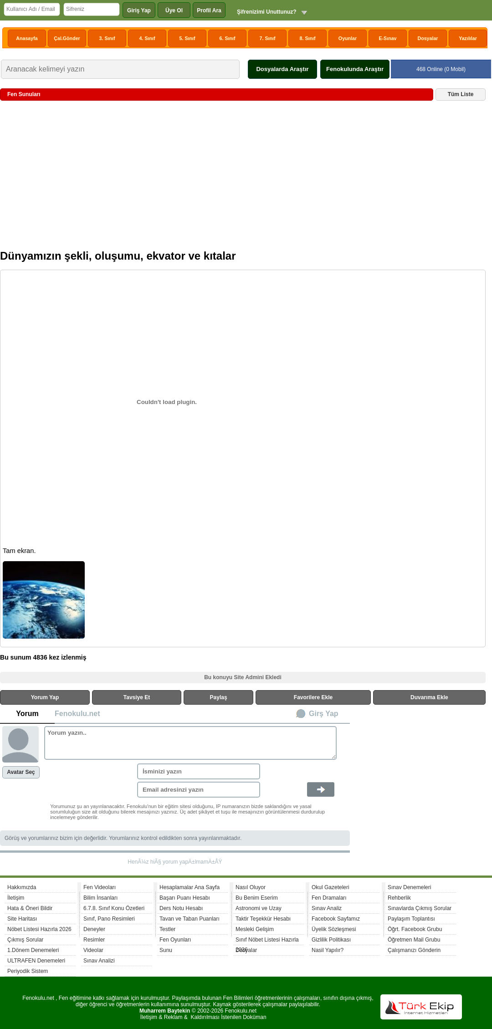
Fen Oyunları (175, 940)
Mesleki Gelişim (255, 929)
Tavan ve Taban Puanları (189, 919)
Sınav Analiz (327, 908)
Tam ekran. (19, 550)
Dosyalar (427, 38)
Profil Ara (209, 10)
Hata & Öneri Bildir (29, 908)
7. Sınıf (268, 38)
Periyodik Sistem (27, 971)
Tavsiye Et (136, 697)
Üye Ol (174, 10)
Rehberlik (399, 898)
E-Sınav (387, 38)
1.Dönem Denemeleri (33, 950)
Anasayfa (26, 38)
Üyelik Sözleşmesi (334, 929)
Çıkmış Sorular (25, 940)
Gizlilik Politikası (331, 940)
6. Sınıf (228, 38)
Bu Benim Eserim (257, 898)
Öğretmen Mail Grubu (414, 940)
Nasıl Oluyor (251, 887)
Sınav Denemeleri (409, 887)
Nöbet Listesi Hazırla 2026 (39, 929)
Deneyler (94, 929)
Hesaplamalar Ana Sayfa (189, 887)
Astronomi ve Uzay (259, 908)
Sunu (165, 950)
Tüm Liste (461, 94)
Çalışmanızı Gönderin (414, 950)
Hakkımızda (21, 887)
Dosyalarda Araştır (282, 69)
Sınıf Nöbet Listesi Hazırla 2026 (267, 941)
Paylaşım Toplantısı (411, 919)
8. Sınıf (308, 38)
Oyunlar (347, 38)
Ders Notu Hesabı (181, 908)
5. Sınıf (187, 38)
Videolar (93, 950)
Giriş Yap (139, 10)
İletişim (15, 898)
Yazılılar (468, 38)
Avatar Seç (21, 772)
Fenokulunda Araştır (355, 69)
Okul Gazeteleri (330, 887)
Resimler (94, 940)
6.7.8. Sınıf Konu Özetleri (113, 908)
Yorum (27, 713)
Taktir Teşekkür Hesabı (263, 919)
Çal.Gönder (67, 38)
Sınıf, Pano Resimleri (109, 919)
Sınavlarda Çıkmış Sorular (419, 908)
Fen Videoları (99, 887)
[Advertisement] (243, 178)
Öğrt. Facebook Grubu (415, 929)
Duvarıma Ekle (429, 697)
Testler (167, 929)
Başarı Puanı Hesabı (184, 898)
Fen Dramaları (329, 898)
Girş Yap (323, 713)
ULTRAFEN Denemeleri (36, 960)
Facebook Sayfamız (336, 919)
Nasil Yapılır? (327, 950)
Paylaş (218, 697)
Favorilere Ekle (313, 697)
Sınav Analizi (99, 960)
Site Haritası (22, 919)
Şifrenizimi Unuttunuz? (267, 12)
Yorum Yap (45, 697)
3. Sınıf (107, 38)
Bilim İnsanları (100, 898)
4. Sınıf (147, 38)
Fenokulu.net (77, 713)
